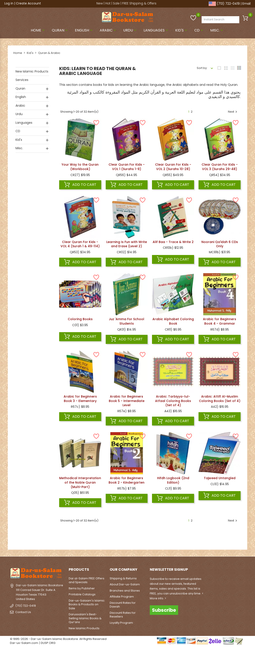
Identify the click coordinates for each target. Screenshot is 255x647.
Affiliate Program (122, 596)
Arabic (108, 30)
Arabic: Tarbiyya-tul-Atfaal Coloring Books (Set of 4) (173, 401)
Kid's (181, 30)
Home (38, 30)
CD (199, 30)
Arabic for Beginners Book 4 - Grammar (219, 321)
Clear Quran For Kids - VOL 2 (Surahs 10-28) (173, 166)
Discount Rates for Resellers (123, 615)
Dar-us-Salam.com (24, 643)
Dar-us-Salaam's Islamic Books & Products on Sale (87, 604)
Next (233, 112)
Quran (60, 30)
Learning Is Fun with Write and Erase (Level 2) (126, 244)
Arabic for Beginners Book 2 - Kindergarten (126, 480)
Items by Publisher (82, 588)
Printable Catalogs (82, 594)
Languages (156, 30)
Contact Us (23, 612)
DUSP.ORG (48, 643)
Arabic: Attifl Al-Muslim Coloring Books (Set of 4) (219, 398)
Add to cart (80, 185)
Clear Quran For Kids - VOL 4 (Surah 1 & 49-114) (80, 244)
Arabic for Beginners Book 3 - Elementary (80, 398)
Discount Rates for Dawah (123, 605)
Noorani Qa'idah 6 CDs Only (219, 244)
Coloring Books (80, 319)
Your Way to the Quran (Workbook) (80, 166)
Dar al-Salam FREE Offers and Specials (86, 580)
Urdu (130, 30)
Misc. (217, 30)
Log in (8, 3)
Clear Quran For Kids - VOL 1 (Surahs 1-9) (127, 166)
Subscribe (164, 610)
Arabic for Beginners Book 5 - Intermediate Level (126, 401)
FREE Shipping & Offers (139, 3)
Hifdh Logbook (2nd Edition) (173, 480)
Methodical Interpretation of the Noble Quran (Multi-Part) (80, 482)
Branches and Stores (125, 590)
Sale (116, 3)
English (84, 30)
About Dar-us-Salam (125, 584)
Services (22, 80)
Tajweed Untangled (220, 478)
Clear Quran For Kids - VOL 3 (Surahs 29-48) (220, 166)
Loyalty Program (121, 623)
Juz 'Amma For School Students (126, 321)
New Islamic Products (32, 71)
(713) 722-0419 (228, 3)
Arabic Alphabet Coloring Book (173, 321)
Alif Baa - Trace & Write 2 (173, 242)
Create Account (28, 3)
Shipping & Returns (123, 578)
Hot (108, 3)
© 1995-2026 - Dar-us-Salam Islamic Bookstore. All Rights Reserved (58, 639)
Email (246, 3)
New (99, 3)
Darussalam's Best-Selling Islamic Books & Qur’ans (85, 618)
